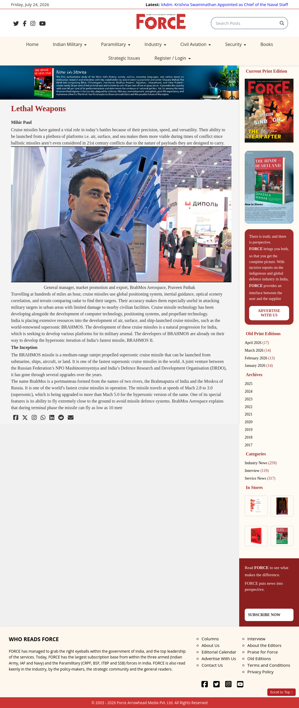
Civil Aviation (196, 44)
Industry (155, 44)
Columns (210, 638)
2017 (248, 445)
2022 (248, 407)
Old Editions (259, 658)
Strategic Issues (124, 58)
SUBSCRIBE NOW (264, 615)
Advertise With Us (219, 658)
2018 (248, 437)
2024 (248, 391)
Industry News (261, 463)
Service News (260, 478)
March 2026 (258, 350)
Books (266, 44)
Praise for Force (262, 652)
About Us (211, 645)
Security (235, 44)
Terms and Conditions (268, 665)
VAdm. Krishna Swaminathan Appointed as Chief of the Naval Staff (224, 4)
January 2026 (259, 365)
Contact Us (212, 665)
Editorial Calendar (219, 652)
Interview (257, 471)
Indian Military (70, 44)
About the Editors (264, 645)
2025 (248, 384)
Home (32, 44)
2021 (248, 414)
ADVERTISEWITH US (269, 313)
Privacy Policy (260, 671)
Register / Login (172, 58)
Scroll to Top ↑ (281, 692)
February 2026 (260, 358)
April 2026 (257, 343)
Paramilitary (115, 44)
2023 (248, 399)
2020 (248, 422)
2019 (248, 430)
